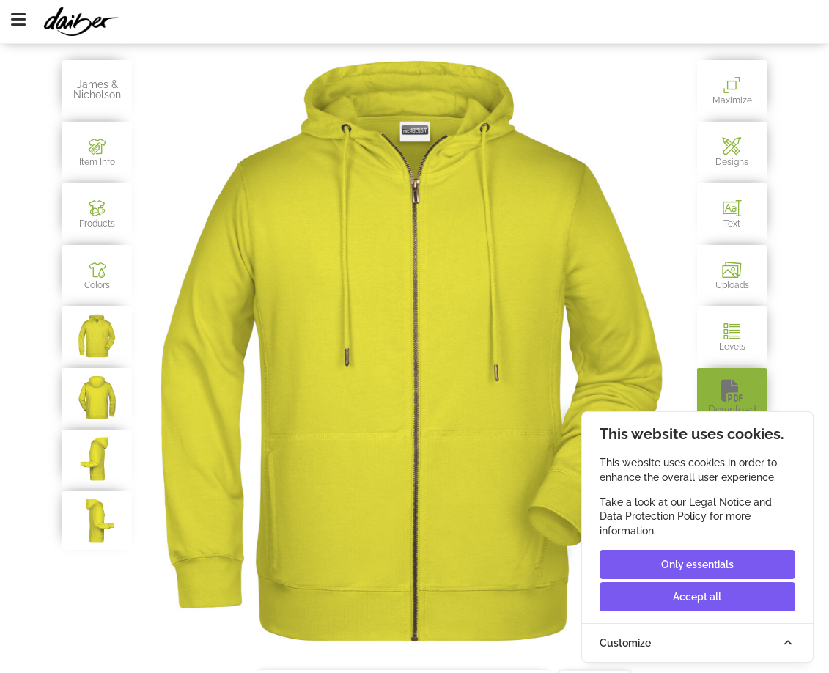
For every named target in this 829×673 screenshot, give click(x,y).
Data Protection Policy (653, 516)
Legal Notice (720, 502)
